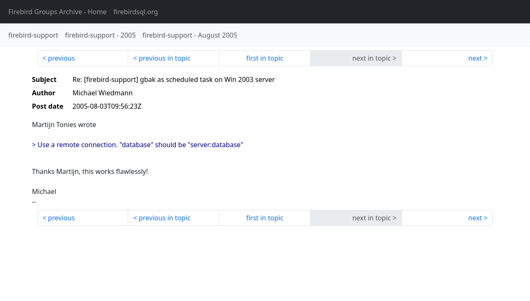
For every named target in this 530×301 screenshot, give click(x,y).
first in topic (264, 58)
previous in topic (164, 58)
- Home (57, 11)
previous (61, 58)
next (475, 58)
